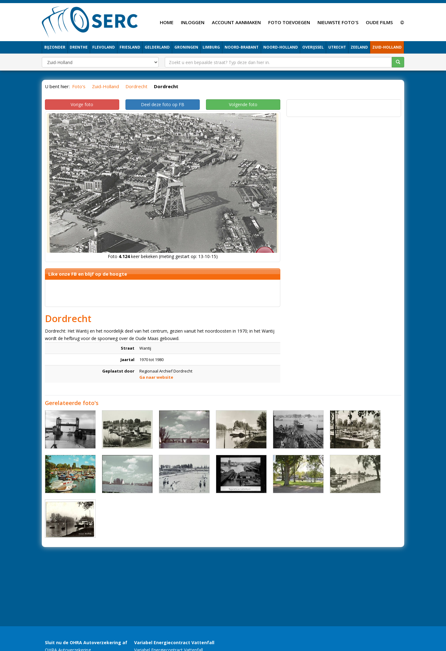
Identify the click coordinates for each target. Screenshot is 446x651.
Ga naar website (156, 377)
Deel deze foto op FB (162, 104)
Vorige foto (82, 104)
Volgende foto (243, 104)
